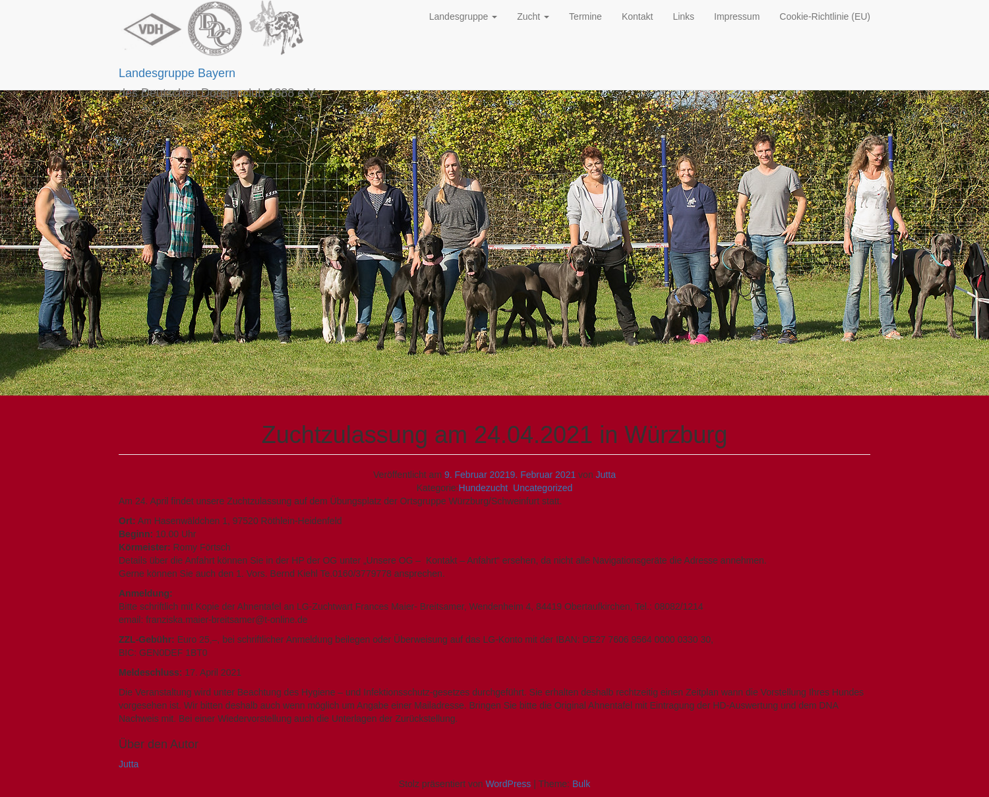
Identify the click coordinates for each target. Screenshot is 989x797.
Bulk (581, 784)
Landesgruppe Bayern (177, 73)
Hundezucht (483, 488)
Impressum (737, 16)
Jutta (606, 474)
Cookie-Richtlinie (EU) (824, 16)
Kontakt (637, 16)
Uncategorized (542, 488)
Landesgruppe (463, 16)
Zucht (533, 16)
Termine (585, 16)
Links (683, 16)
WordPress (508, 784)
